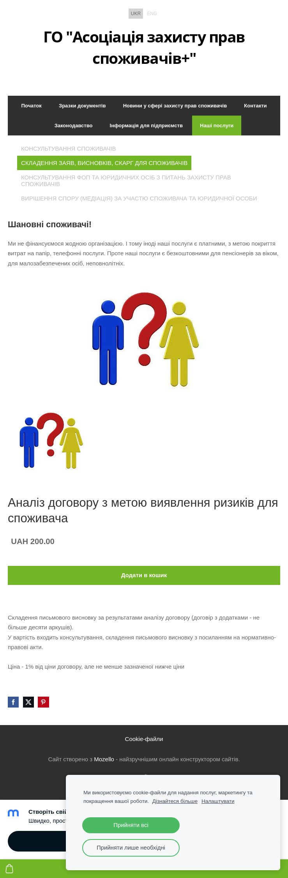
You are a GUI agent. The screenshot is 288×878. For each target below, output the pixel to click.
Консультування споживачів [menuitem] (68, 148)
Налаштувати (218, 801)
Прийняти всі (130, 825)
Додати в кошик (144, 575)
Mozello (104, 759)
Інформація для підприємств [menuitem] (146, 125)
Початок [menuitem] (31, 106)
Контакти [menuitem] (255, 106)
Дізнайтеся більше (175, 801)
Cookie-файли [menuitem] (144, 739)
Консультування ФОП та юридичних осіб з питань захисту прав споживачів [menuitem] (126, 180)
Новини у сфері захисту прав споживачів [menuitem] (175, 106)
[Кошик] (9, 868)
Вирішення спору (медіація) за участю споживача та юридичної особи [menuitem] (139, 198)
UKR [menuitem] (136, 13)
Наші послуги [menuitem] (216, 125)
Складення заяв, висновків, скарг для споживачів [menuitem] (104, 163)
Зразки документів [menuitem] (82, 106)
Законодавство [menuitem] (74, 125)
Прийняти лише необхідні (131, 848)
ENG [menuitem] (152, 13)
